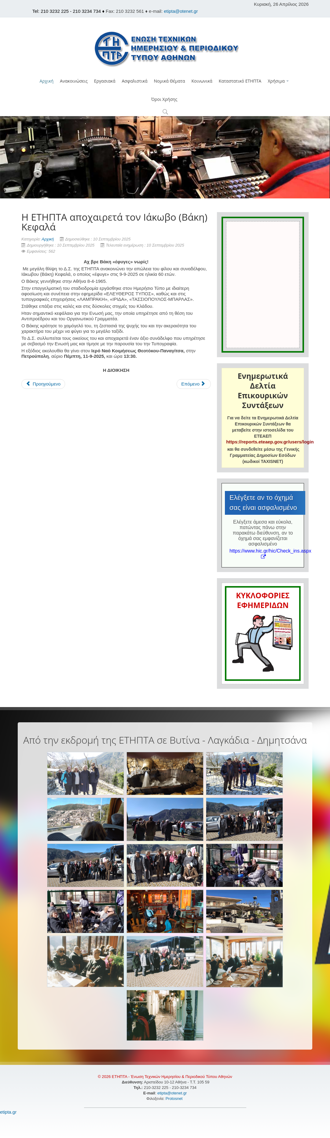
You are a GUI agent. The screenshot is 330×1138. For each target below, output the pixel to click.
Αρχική (47, 81)
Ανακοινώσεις (74, 81)
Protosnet (175, 1098)
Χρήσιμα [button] (278, 81)
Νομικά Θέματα (169, 81)
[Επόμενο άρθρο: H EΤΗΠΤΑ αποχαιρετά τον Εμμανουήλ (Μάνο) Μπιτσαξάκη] (194, 384)
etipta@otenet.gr (181, 11)
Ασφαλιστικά (134, 81)
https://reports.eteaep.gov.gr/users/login (270, 441)
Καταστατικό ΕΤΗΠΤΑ (240, 81)
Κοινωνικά (201, 81)
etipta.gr (8, 1112)
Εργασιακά (105, 81)
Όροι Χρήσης (164, 99)
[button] (165, 112)
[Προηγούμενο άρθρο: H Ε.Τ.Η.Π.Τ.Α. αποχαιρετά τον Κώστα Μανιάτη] (43, 384)
